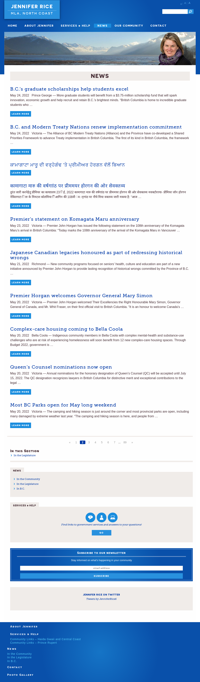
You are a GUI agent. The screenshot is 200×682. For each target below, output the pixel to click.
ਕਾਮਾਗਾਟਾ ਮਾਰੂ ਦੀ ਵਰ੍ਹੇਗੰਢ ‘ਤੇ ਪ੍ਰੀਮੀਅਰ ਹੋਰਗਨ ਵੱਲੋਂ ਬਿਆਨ (67, 165)
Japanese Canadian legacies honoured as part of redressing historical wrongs (96, 255)
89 (125, 442)
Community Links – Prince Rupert (33, 642)
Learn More (20, 113)
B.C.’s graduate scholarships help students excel (69, 89)
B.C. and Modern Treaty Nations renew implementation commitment (96, 127)
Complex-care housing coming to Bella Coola (66, 329)
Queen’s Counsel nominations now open (61, 367)
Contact (158, 25)
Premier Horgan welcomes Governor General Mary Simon (81, 295)
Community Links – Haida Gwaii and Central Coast (45, 639)
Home (12, 25)
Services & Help (75, 25)
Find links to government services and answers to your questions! (101, 524)
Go (101, 532)
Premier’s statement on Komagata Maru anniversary (74, 219)
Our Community (129, 25)
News (102, 25)
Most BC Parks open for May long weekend (63, 405)
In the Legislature (25, 455)
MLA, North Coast (32, 13)
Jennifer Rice (32, 6)
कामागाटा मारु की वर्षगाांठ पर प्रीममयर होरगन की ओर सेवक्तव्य (67, 186)
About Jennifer (39, 25)
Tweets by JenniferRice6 (101, 598)
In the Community (28, 479)
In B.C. (21, 488)
